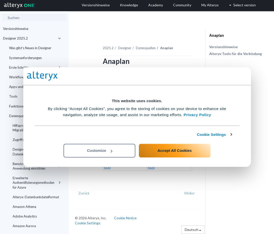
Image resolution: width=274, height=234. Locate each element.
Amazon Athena (24, 207)
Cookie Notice (125, 218)
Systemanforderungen (25, 58)
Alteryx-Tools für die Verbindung (235, 54)
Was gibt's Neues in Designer (30, 48)
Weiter (189, 193)
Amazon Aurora (24, 226)
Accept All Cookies (174, 150)
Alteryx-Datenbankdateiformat (36, 197)
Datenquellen (146, 48)
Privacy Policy (197, 115)
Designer (124, 48)
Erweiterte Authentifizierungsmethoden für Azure (37, 182)
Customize (99, 150)
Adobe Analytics (25, 216)
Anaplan (216, 35)
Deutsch (193, 229)
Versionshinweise (15, 29)
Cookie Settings (211, 134)
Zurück (84, 193)
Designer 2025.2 (32, 38)
